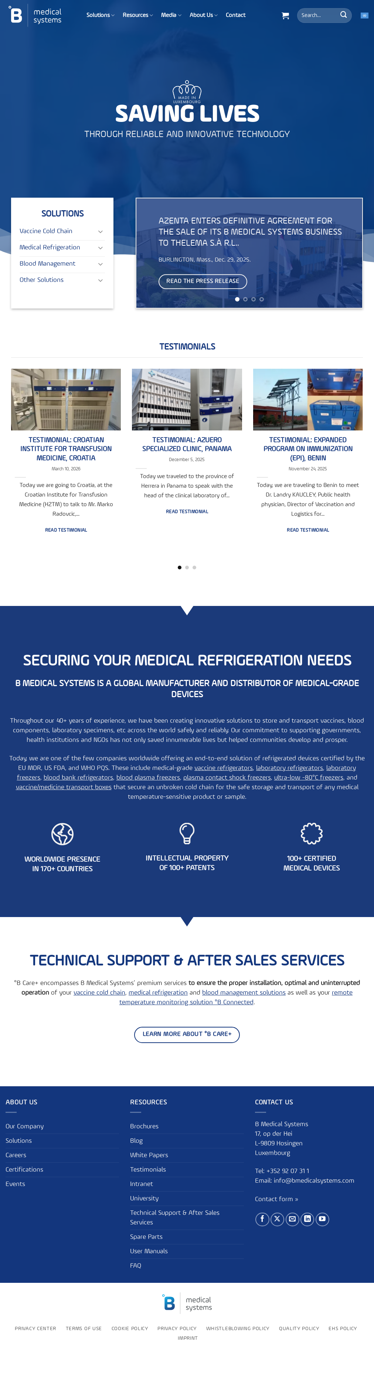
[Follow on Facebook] (262, 1219)
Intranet (141, 1184)
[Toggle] (100, 231)
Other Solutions (42, 280)
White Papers (149, 1155)
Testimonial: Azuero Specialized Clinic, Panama (187, 445)
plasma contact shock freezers (227, 777)
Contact (235, 15)
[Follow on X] (277, 1219)
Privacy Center (35, 1328)
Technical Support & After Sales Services (175, 1218)
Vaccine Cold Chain (46, 231)
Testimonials (187, 347)
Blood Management (47, 263)
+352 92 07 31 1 (288, 1171)
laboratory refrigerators (289, 768)
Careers (16, 1155)
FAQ (135, 1266)
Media (171, 15)
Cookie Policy (130, 1328)
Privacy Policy (177, 1328)
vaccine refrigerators (223, 768)
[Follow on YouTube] (322, 1219)
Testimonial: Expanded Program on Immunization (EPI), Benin (308, 449)
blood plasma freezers (148, 777)
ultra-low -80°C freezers (308, 777)
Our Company (25, 1126)
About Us (204, 15)
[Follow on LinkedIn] (307, 1219)
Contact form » (276, 1199)
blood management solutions (244, 992)
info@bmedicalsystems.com (314, 1181)
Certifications (24, 1169)
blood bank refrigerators (78, 777)
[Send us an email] (292, 1219)
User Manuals (149, 1251)
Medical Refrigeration (50, 247)
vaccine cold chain (99, 992)
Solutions (100, 15)
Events (15, 1184)
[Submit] (344, 15)
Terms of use (84, 1328)
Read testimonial (66, 530)
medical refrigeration (158, 992)
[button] (285, 15)
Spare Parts (146, 1237)
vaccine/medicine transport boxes (64, 787)
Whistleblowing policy (237, 1328)
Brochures (144, 1126)
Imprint (188, 1338)
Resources (138, 15)
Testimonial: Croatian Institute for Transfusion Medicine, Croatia (66, 449)
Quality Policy (299, 1328)
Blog (136, 1141)
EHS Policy (343, 1328)
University (144, 1198)
